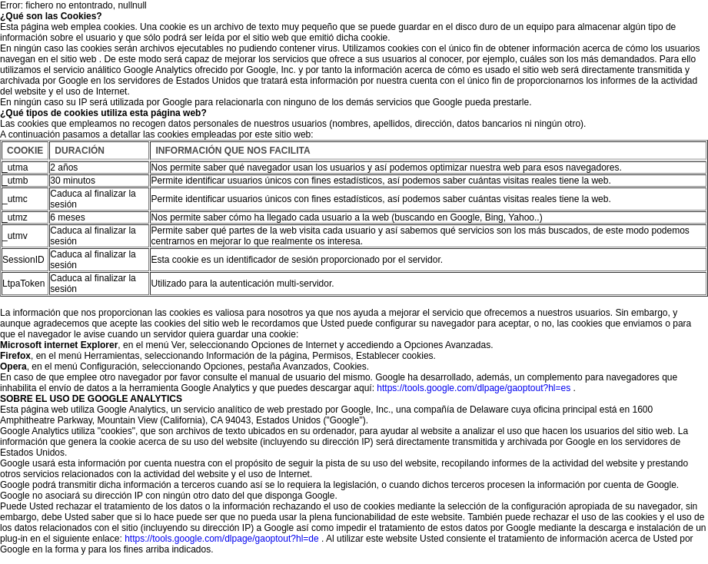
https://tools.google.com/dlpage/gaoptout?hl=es (473, 388)
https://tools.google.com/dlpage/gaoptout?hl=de (222, 538)
